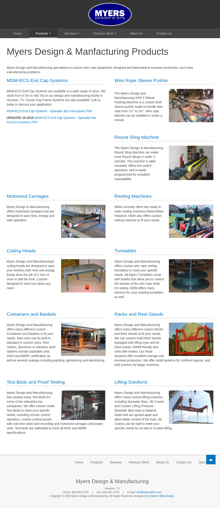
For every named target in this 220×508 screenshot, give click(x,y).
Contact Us (164, 33)
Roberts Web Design (162, 496)
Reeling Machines (133, 196)
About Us (136, 33)
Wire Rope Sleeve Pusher (141, 80)
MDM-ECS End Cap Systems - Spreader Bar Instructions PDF (49, 111)
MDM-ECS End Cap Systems (37, 80)
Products (43, 33)
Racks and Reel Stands (138, 314)
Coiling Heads (21, 250)
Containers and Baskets (31, 314)
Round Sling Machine (136, 137)
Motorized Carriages (28, 196)
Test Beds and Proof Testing (36, 381)
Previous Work (104, 33)
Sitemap (204, 462)
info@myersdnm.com (149, 492)
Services (72, 33)
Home (18, 33)
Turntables (125, 250)
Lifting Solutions (130, 381)
